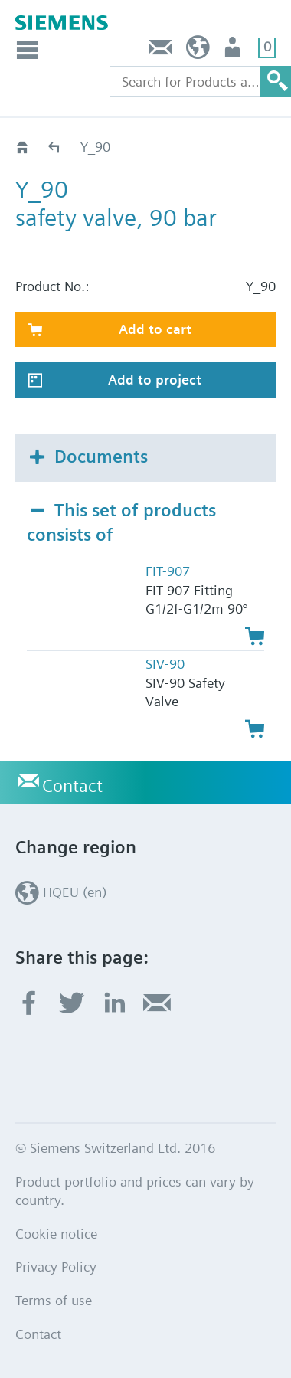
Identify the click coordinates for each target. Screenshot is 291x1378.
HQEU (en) (74, 892)
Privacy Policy (55, 1267)
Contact (72, 786)
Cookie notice (56, 1234)
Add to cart (155, 329)
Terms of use (53, 1300)
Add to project (154, 380)
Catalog (54, 147)
